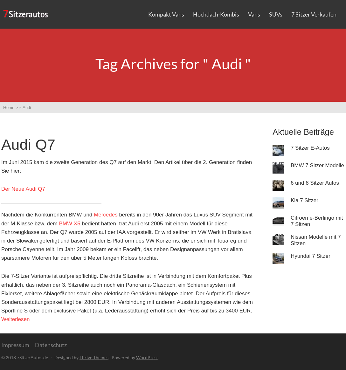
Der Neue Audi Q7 (23, 189)
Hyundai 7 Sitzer (310, 256)
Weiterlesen (15, 319)
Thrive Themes (94, 357)
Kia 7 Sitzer (304, 200)
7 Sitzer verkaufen (313, 14)
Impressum (15, 344)
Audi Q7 (28, 144)
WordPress (147, 357)
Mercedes (106, 215)
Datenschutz (51, 344)
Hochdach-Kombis (216, 14)
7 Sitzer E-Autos (310, 148)
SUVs (275, 14)
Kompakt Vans (166, 14)
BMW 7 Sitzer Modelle (317, 165)
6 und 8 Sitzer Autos (315, 183)
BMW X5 (69, 224)
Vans (254, 14)
